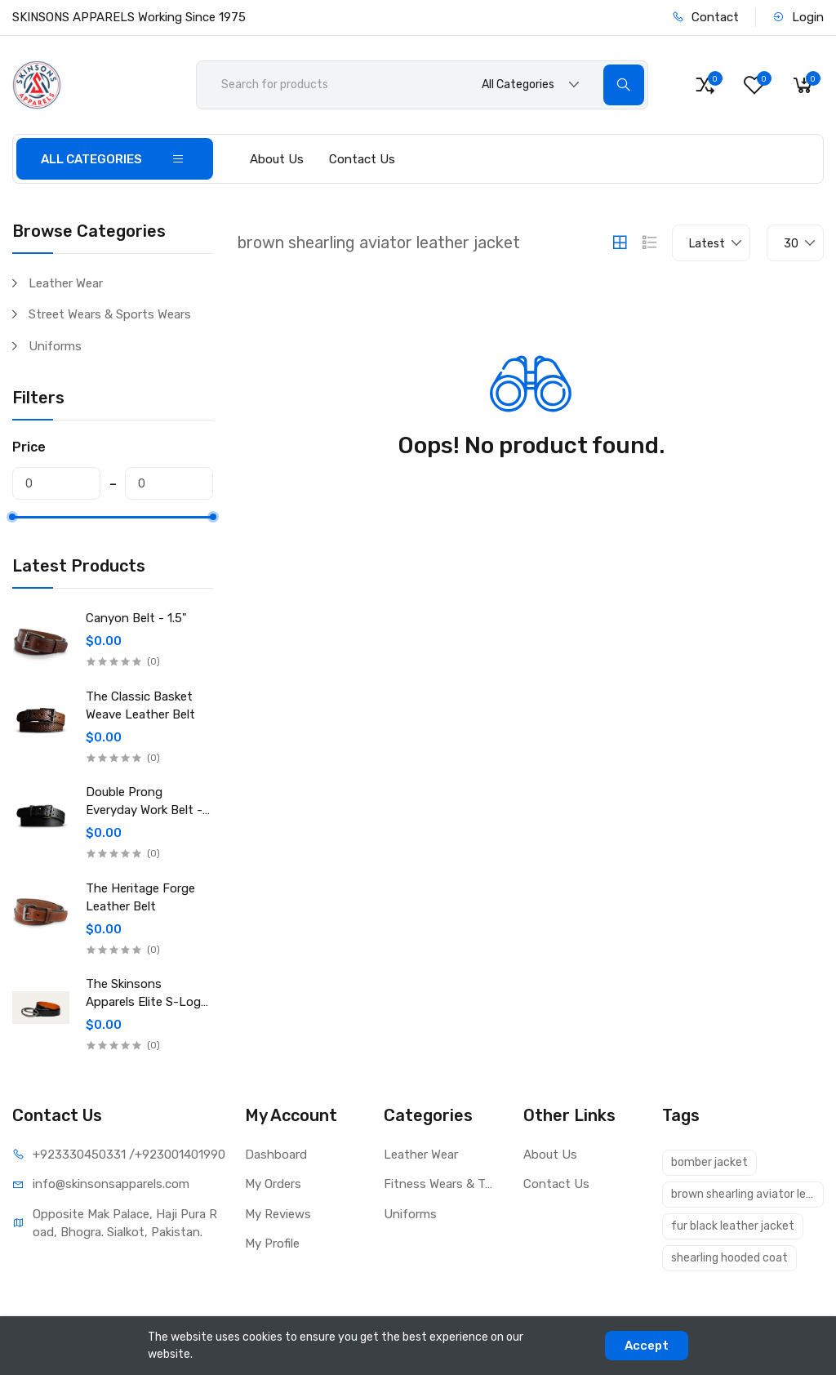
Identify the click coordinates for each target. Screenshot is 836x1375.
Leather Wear (66, 283)
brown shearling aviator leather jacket (747, 1194)
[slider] (12, 517)
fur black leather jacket (732, 1226)
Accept (647, 1345)
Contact (705, 17)
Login (798, 17)
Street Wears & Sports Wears (110, 314)
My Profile (272, 1243)
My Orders (273, 1184)
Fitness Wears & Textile (441, 1184)
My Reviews (278, 1214)
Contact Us (362, 159)
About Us (277, 159)
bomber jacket (709, 1162)
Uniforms (55, 346)
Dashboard (276, 1154)
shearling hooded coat (729, 1258)
